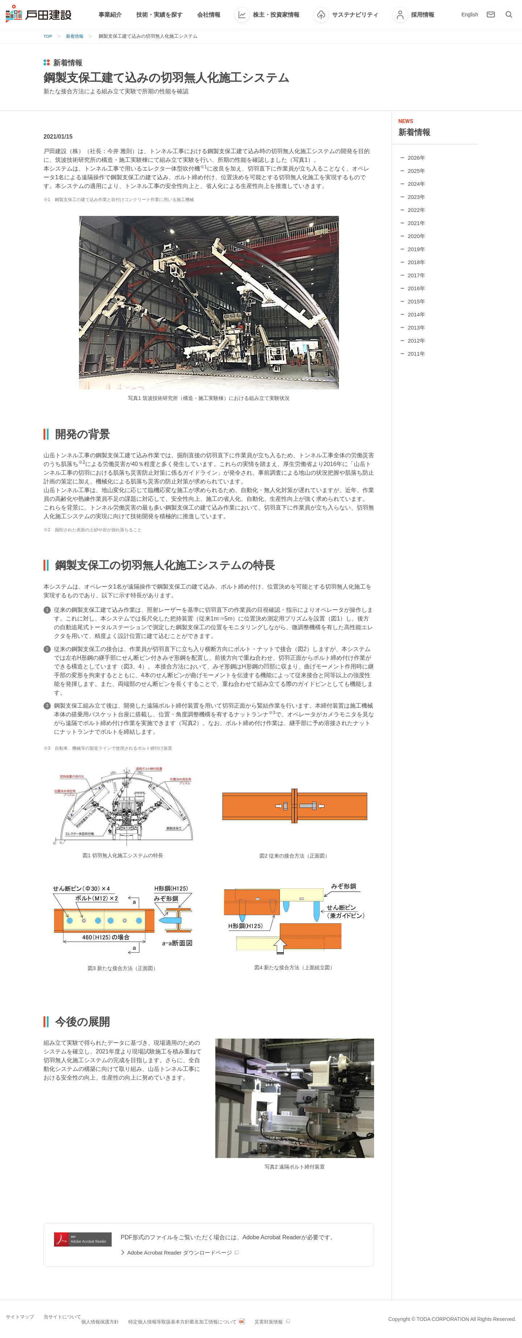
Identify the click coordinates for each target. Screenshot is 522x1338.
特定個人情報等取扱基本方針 (194, 1318)
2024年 (417, 188)
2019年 (417, 254)
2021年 (417, 228)
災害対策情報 (330, 1318)
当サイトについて (71, 1318)
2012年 (417, 345)
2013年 (417, 332)
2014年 (417, 319)
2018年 (417, 267)
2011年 (417, 358)
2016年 (417, 293)
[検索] (509, 14)
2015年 (417, 306)
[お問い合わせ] (491, 14)
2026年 (417, 162)
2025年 (417, 175)
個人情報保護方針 (126, 1318)
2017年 (417, 280)
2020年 (417, 241)
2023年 (417, 202)
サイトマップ (21, 1318)
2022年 (417, 215)
